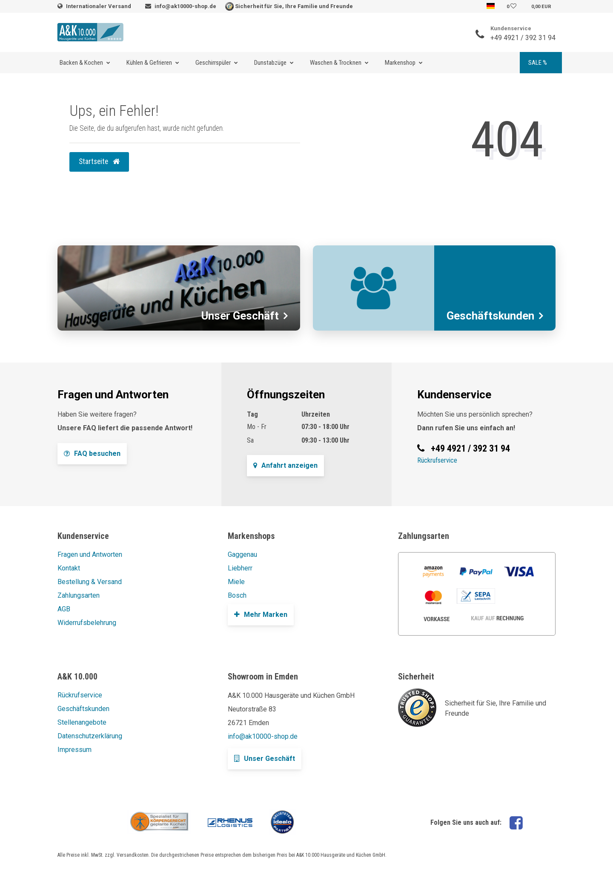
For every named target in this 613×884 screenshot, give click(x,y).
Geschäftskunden (83, 709)
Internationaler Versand (99, 6)
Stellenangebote (81, 722)
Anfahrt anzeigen (285, 465)
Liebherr (240, 568)
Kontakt (68, 568)
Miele (236, 582)
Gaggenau (242, 554)
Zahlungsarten (78, 595)
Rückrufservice (437, 460)
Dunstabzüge (270, 62)
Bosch (237, 595)
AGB (63, 609)
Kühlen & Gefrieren (149, 62)
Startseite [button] (99, 161)
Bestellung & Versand (89, 582)
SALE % (537, 62)
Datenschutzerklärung (89, 736)
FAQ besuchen (92, 453)
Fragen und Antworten (89, 554)
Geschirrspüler (213, 62)
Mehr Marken (260, 614)
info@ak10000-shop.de (185, 6)
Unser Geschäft (264, 758)
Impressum (74, 750)
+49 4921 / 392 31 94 (523, 38)
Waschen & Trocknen (335, 62)
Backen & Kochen (81, 62)
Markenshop (400, 62)
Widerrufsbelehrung (86, 623)
